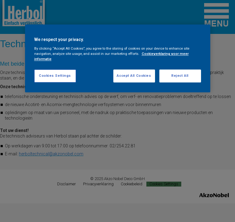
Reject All (180, 75)
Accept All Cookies (134, 75)
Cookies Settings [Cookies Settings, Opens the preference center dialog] (55, 75)
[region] (117, 58)
